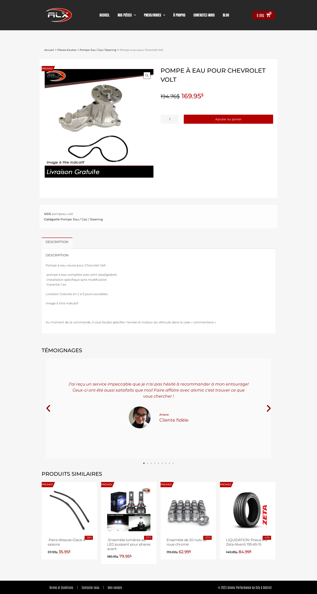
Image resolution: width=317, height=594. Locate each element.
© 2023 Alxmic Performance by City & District (245, 587)
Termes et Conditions (61, 587)
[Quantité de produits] (170, 119)
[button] (147, 75)
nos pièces (127, 15)
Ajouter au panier (228, 119)
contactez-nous (204, 15)
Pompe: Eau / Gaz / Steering (98, 49)
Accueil (104, 15)
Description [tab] (56, 242)
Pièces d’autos (66, 49)
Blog (226, 15)
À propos (179, 15)
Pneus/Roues (154, 15)
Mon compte (115, 587)
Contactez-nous (90, 587)
